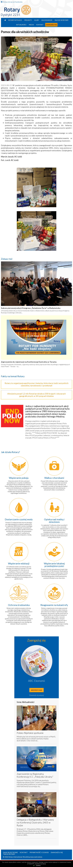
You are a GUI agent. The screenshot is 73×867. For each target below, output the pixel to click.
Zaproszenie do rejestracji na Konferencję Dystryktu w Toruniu (29, 362)
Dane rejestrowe (10, 852)
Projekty (28, 20)
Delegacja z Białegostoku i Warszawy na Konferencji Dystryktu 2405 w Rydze (35, 822)
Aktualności (21, 25)
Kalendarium (46, 20)
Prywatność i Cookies (39, 852)
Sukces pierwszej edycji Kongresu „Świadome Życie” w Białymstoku (30, 308)
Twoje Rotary (9, 854)
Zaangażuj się (51, 25)
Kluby (36, 20)
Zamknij (38, 865)
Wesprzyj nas (36, 690)
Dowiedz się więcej (36, 695)
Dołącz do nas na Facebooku (11, 2)
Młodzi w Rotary (61, 20)
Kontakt (39, 25)
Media (31, 25)
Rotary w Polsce (15, 20)
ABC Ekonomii (36, 680)
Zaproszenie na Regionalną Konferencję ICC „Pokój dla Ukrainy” (35, 775)
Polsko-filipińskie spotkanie (30, 732)
